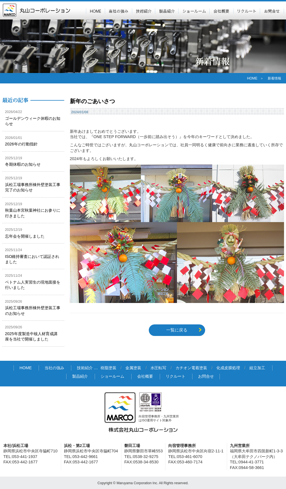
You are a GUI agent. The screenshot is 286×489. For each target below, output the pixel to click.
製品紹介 (166, 10)
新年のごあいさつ (92, 101)
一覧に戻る (176, 330)
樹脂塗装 (108, 368)
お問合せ (272, 10)
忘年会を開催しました (25, 236)
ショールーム (193, 10)
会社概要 (221, 10)
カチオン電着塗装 (191, 368)
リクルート (246, 10)
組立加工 (257, 368)
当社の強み (118, 10)
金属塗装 (133, 368)
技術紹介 (143, 10)
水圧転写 (158, 368)
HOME (95, 10)
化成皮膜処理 (228, 368)
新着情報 (274, 78)
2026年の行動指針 (21, 144)
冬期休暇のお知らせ (23, 164)
